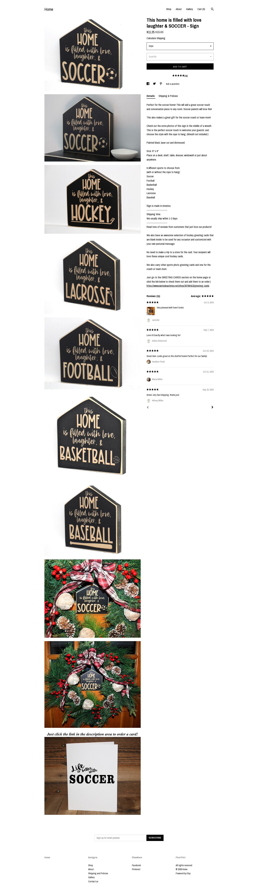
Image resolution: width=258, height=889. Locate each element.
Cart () (201, 9)
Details (151, 96)
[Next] (212, 407)
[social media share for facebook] (148, 83)
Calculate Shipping (156, 38)
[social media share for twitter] (154, 83)
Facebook (136, 865)
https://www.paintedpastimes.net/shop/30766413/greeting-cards (178, 286)
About (179, 9)
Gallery (189, 9)
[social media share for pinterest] (161, 83)
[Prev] (148, 407)
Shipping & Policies (168, 96)
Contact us (93, 881)
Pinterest (136, 869)
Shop (168, 9)
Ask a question (172, 83)
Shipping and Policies (98, 873)
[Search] (212, 9)
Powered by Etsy (183, 873)
